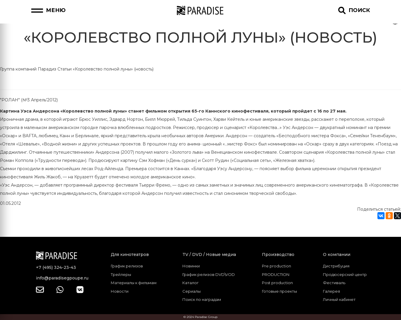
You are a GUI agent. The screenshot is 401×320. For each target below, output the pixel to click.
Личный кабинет (339, 299)
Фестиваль (334, 282)
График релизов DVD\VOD (208, 274)
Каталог (190, 282)
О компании (336, 254)
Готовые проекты (279, 291)
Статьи (64, 69)
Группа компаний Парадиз (28, 69)
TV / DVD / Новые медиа (209, 254)
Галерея (331, 291)
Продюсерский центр (345, 274)
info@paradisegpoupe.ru (62, 278)
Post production (277, 282)
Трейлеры (121, 274)
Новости (119, 291)
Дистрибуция (336, 266)
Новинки (191, 266)
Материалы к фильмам (133, 282)
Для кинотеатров (130, 254)
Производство (278, 254)
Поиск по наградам (201, 299)
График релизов (127, 266)
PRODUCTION (275, 274)
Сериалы (191, 291)
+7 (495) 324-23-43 (56, 267)
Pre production (276, 266)
